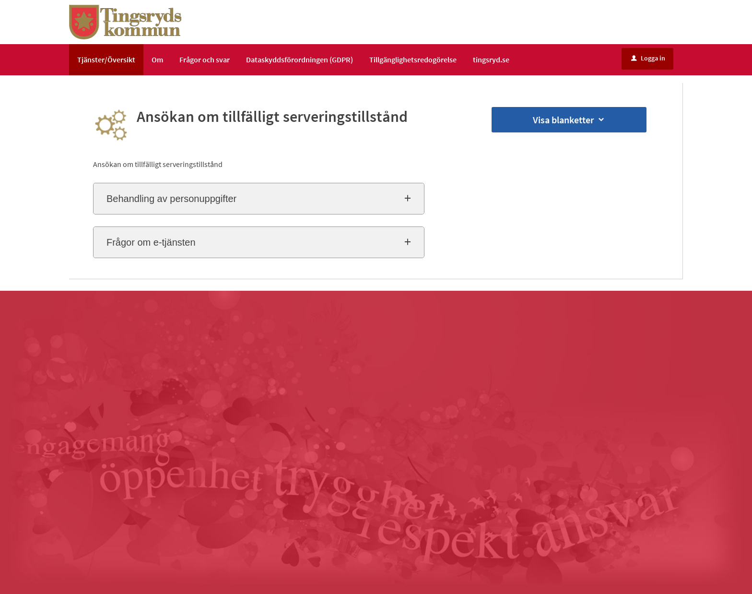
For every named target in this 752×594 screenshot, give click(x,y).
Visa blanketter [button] (569, 120)
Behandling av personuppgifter (171, 198)
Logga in (648, 58)
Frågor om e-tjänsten (151, 242)
